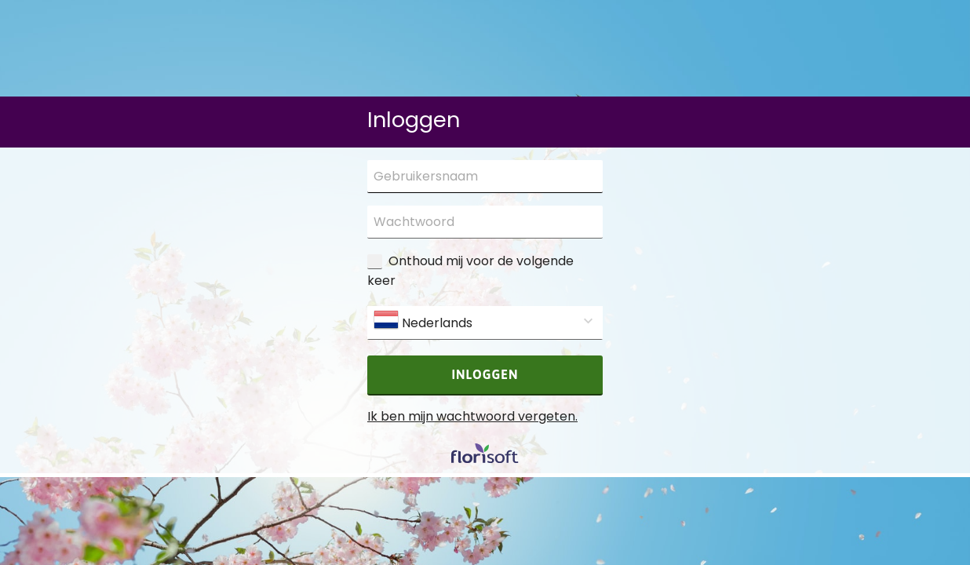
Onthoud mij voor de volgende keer (470, 271)
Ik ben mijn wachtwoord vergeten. (472, 416)
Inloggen (485, 374)
